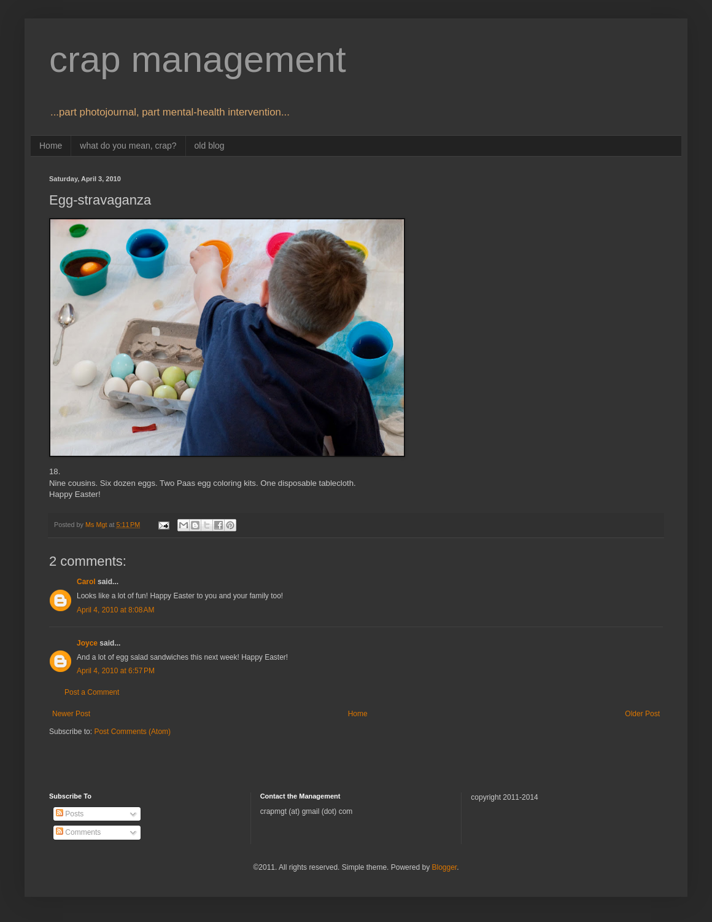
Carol (86, 581)
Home (50, 145)
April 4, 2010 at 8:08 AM (115, 610)
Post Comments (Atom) (132, 731)
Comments (78, 832)
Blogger (444, 867)
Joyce (87, 643)
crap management (197, 59)
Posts (69, 814)
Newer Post (71, 713)
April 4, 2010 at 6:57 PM (116, 670)
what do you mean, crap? (128, 145)
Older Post (642, 713)
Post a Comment (91, 692)
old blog (210, 145)
